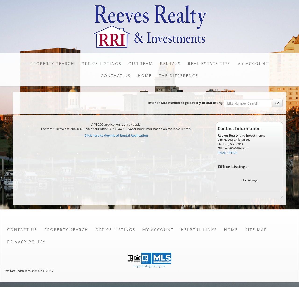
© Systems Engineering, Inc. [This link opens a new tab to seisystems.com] (149, 266)
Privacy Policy (26, 241)
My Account (253, 63)
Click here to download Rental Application (116, 135)
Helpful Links (199, 229)
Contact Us (116, 75)
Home (145, 75)
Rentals (170, 63)
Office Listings (101, 63)
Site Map (256, 229)
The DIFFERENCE (178, 75)
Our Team (140, 63)
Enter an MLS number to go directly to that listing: (185, 103)
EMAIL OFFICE (227, 152)
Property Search (52, 63)
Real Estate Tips (209, 63)
